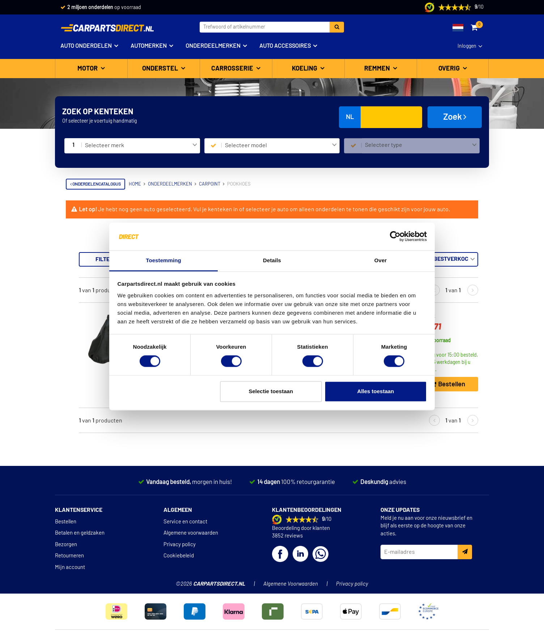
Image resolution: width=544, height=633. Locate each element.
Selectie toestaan (271, 391)
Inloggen (467, 46)
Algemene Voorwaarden (290, 584)
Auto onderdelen (86, 46)
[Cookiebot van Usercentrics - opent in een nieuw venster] (395, 236)
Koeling (305, 68)
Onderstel (160, 68)
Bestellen (65, 521)
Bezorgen (66, 544)
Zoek (455, 117)
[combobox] (141, 145)
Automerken (149, 46)
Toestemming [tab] (163, 260)
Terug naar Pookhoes (97, 256)
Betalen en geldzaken (80, 533)
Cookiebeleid (178, 555)
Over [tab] (380, 260)
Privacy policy (179, 544)
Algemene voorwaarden (190, 533)
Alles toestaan (375, 391)
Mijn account (70, 567)
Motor (88, 68)
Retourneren (69, 555)
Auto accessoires (285, 46)
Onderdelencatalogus (95, 184)
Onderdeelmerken (213, 46)
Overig (449, 68)
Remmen (377, 68)
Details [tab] (272, 260)
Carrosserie (233, 68)
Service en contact (185, 521)
